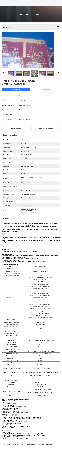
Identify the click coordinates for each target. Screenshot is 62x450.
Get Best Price (16, 89)
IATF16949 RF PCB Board (43, 444)
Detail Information (16, 128)
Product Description (46, 128)
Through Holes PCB (12, 444)
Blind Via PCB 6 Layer (26, 444)
